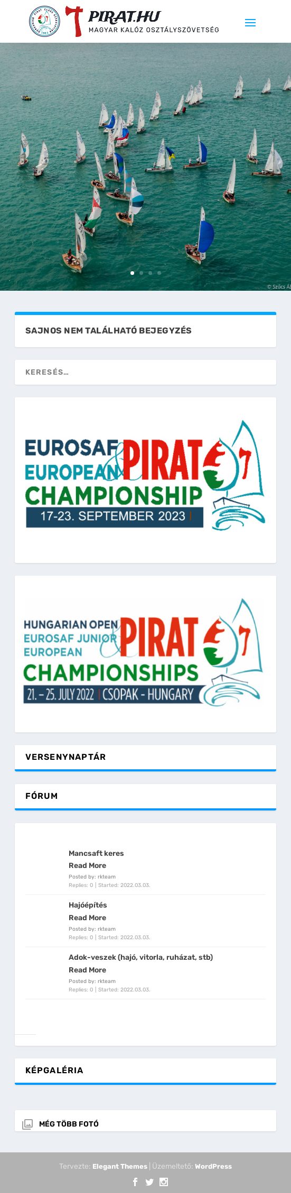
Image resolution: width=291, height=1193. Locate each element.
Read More (87, 865)
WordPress (213, 1166)
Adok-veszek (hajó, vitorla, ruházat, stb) (141, 957)
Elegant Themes (119, 1166)
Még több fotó (69, 1124)
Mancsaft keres (96, 853)
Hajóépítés (88, 905)
